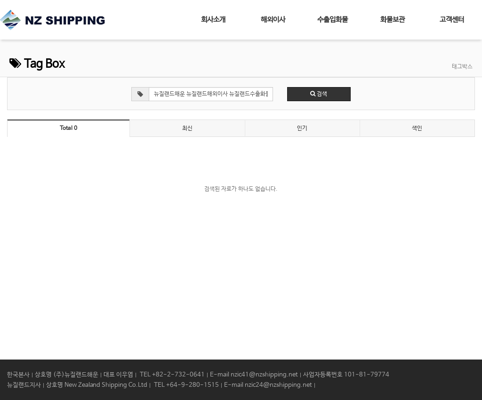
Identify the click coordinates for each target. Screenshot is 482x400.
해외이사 (273, 20)
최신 (187, 128)
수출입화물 (332, 20)
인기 (302, 128)
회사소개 (213, 20)
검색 (318, 94)
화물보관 (392, 20)
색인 (417, 128)
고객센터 (452, 20)
